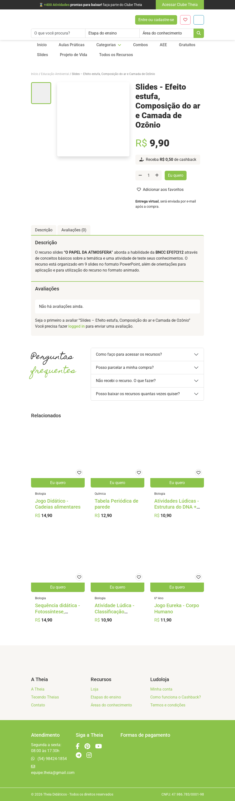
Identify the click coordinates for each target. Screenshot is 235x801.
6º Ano (158, 598)
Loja (94, 689)
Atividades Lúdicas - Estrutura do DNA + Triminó (176, 507)
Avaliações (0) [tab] (73, 230)
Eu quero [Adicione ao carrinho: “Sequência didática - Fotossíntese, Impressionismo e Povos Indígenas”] (58, 587)
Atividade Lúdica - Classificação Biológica (114, 611)
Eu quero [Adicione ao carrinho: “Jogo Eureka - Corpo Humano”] (177, 587)
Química (100, 493)
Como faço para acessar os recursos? (129, 354)
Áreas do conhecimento (111, 705)
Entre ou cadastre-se (156, 19)
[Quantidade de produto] (149, 175)
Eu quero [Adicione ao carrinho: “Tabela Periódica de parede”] (117, 482)
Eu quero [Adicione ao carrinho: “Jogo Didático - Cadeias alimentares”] (58, 482)
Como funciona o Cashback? (175, 697)
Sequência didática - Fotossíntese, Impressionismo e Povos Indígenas (57, 614)
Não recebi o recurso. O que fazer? (126, 380)
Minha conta (161, 689)
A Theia (37, 689)
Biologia (40, 493)
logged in (76, 326)
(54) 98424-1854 (49, 758)
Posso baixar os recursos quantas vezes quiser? (138, 393)
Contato (38, 705)
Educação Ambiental (55, 74)
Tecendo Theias (45, 697)
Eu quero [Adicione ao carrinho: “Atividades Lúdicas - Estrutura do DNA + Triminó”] (177, 482)
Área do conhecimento (162, 33)
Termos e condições (167, 705)
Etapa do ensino (102, 33)
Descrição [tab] (43, 230)
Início (34, 74)
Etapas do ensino (106, 697)
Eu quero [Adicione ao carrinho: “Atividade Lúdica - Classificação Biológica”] (117, 587)
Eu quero (175, 175)
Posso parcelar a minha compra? (125, 367)
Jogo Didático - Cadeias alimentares (57, 504)
